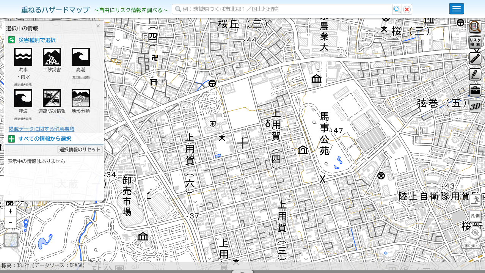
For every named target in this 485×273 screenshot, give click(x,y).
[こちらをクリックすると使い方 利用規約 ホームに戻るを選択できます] (456, 8)
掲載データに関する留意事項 (41, 129)
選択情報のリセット (80, 149)
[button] (10, 231)
